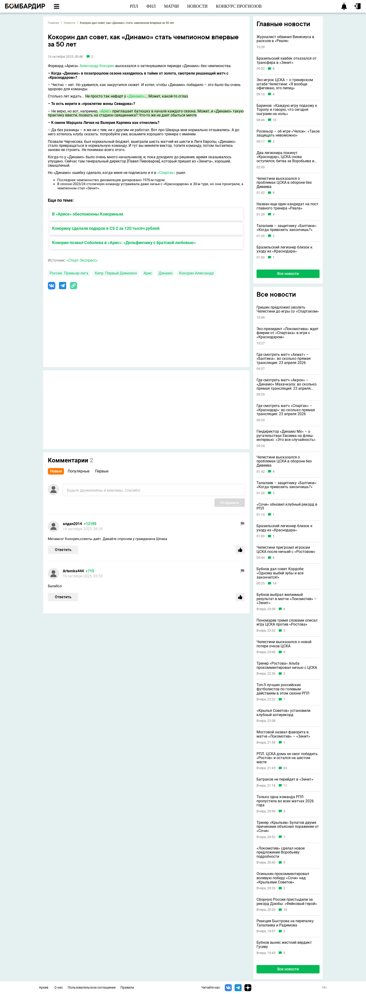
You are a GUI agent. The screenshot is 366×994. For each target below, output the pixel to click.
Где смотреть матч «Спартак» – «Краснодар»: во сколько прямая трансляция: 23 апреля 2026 (286, 410)
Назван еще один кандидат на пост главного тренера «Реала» (287, 206)
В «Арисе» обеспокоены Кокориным (87, 214)
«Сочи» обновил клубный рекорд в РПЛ (287, 506)
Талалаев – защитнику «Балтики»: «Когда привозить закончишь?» (287, 228)
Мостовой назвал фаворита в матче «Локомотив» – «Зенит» (283, 734)
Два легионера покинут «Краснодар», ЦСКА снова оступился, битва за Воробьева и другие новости (285, 157)
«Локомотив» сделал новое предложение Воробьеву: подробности (281, 852)
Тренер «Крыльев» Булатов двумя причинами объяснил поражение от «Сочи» (288, 827)
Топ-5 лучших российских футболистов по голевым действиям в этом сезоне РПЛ (283, 689)
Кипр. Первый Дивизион (116, 273)
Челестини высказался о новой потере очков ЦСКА (284, 644)
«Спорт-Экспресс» (82, 260)
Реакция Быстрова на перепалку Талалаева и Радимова (285, 923)
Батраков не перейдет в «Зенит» (285, 779)
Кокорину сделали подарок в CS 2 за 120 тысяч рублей (105, 228)
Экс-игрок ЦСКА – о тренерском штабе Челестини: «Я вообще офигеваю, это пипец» (285, 84)
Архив (43, 987)
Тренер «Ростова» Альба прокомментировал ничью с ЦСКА (287, 665)
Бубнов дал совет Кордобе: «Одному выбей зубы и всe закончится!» (280, 573)
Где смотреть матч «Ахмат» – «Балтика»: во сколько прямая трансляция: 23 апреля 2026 (284, 359)
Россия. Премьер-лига (69, 273)
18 (285, 909)
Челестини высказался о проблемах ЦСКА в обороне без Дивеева (284, 182)
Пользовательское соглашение (92, 987)
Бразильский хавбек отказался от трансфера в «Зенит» (287, 60)
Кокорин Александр (196, 273)
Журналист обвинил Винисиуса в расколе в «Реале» (285, 39)
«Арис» (105, 111)
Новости (69, 23)
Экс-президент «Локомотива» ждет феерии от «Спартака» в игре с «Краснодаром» (288, 333)
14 (274, 583)
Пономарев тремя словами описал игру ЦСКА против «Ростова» (287, 622)
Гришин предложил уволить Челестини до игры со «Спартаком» (288, 309)
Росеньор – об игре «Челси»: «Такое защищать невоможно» (288, 133)
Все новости (288, 273)
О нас (58, 987)
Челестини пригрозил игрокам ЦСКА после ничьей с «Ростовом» (286, 549)
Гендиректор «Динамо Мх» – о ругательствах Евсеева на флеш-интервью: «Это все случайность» (286, 435)
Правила (127, 987)
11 (285, 785)
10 (274, 120)
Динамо (165, 273)
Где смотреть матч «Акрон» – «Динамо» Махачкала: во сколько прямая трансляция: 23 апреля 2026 (287, 384)
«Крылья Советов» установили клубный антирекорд (283, 713)
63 (285, 768)
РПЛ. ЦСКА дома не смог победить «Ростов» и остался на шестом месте (287, 758)
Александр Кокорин (97, 66)
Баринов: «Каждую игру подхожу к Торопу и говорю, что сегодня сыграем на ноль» (287, 110)
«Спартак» (166, 172)
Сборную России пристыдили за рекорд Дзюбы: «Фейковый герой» (287, 901)
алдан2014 (72, 524)
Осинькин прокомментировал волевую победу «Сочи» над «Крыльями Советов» (283, 878)
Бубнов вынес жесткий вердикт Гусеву (284, 944)
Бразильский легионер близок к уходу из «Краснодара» (285, 249)
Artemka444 (73, 571)
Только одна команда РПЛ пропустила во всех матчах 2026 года (285, 801)
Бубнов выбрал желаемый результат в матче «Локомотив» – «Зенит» (287, 599)
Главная (53, 23)
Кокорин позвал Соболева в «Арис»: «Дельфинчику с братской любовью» (124, 242)
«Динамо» (136, 96)
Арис (148, 273)
